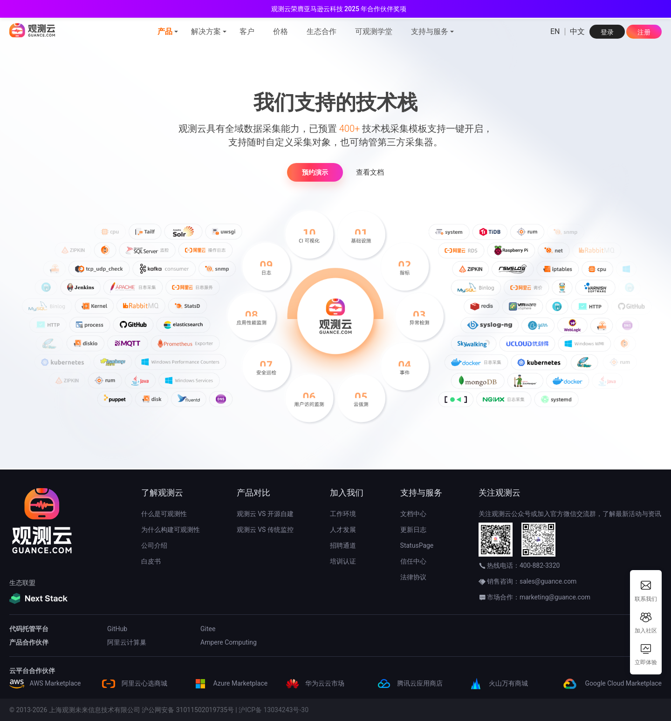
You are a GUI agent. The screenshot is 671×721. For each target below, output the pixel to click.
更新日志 (413, 529)
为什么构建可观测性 (170, 529)
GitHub (117, 629)
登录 (607, 32)
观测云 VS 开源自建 (265, 513)
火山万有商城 (497, 683)
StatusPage (417, 545)
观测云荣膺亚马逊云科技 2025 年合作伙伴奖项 (339, 9)
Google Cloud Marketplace (611, 683)
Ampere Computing (228, 642)
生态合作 (321, 31)
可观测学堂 (373, 31)
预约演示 (315, 172)
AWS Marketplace (45, 683)
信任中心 (413, 561)
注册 (643, 32)
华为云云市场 (314, 683)
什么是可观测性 (164, 513)
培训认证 (343, 561)
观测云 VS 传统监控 (265, 529)
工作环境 (343, 513)
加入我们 (346, 492)
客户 (247, 31)
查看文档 (370, 172)
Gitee (207, 629)
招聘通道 (343, 545)
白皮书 (151, 561)
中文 (577, 31)
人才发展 (343, 529)
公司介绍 (154, 545)
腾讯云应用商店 (409, 683)
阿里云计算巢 (126, 642)
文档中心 (413, 513)
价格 (280, 31)
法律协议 (413, 577)
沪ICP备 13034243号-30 (273, 710)
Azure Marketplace (230, 683)
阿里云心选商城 (134, 683)
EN (555, 31)
